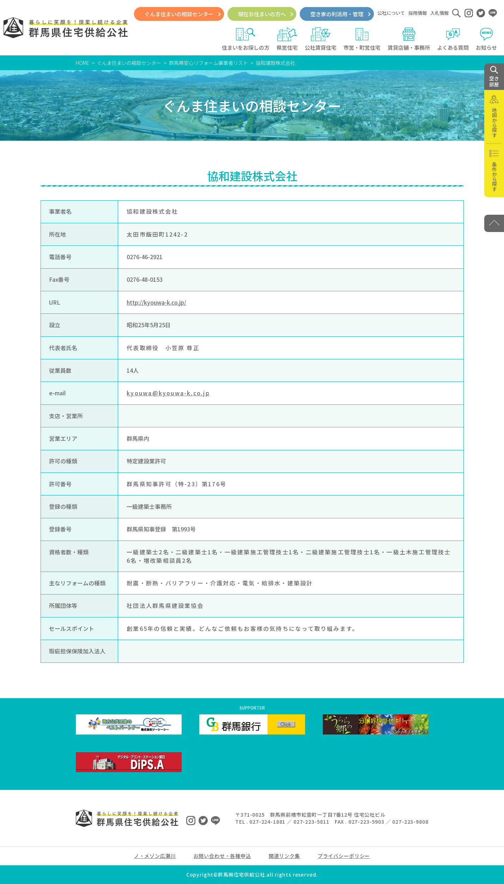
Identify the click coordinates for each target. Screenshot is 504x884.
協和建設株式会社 (275, 62)
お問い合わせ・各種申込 (222, 855)
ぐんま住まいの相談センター (179, 14)
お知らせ (486, 39)
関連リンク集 (284, 855)
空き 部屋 (494, 77)
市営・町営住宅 (362, 39)
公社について (391, 13)
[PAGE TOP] (494, 223)
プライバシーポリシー (344, 855)
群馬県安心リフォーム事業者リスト (208, 62)
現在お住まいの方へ (262, 14)
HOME (82, 62)
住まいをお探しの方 (245, 39)
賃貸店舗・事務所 (409, 39)
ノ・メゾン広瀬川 (155, 855)
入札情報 (439, 13)
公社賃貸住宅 (320, 39)
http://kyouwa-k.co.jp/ (156, 302)
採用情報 (417, 13)
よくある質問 (453, 39)
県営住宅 (287, 39)
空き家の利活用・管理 (336, 14)
